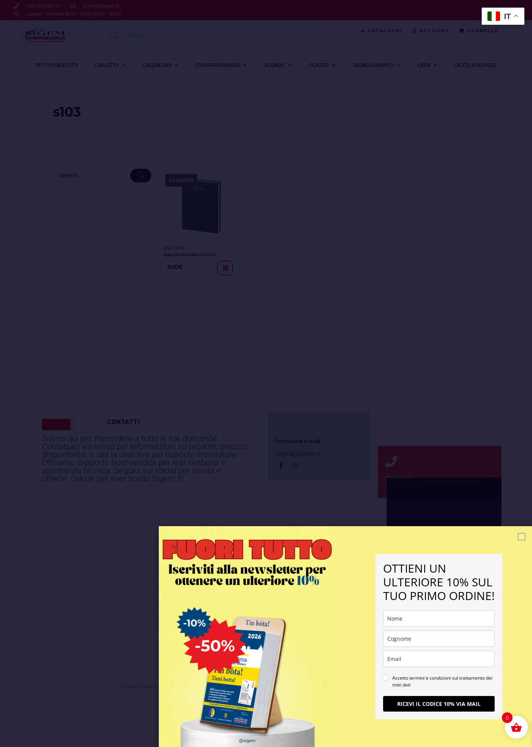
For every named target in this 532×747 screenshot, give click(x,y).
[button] (521, 537)
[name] (439, 618)
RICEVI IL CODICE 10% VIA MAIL (439, 703)
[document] (266, 373)
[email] (439, 659)
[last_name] (439, 638)
